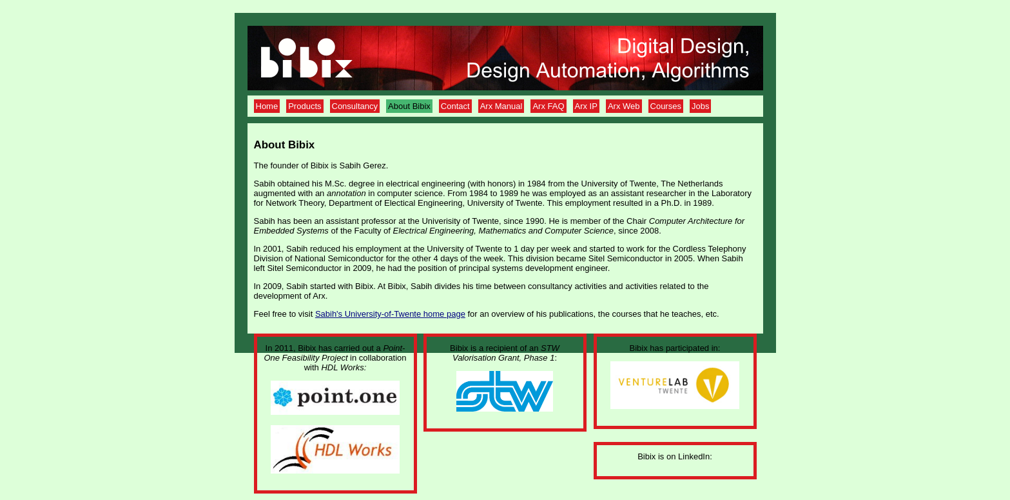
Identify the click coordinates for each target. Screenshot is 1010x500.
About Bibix (409, 106)
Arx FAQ (548, 106)
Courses (665, 106)
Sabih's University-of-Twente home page (390, 314)
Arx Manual (501, 106)
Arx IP (586, 106)
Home (267, 106)
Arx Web (624, 106)
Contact (455, 106)
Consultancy (355, 106)
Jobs (700, 106)
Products (304, 106)
